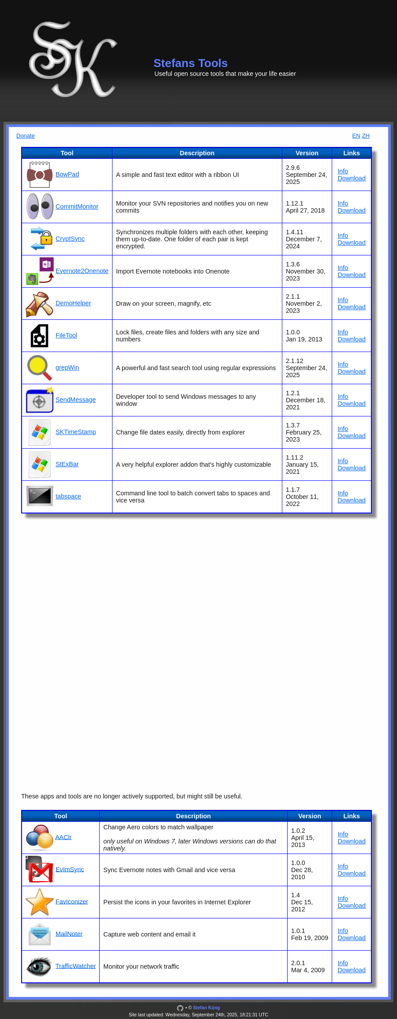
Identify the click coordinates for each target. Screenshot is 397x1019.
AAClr (63, 836)
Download (351, 178)
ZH (366, 135)
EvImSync (70, 869)
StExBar (67, 464)
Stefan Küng (206, 1007)
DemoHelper (73, 303)
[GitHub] (180, 1007)
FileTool (66, 335)
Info (342, 171)
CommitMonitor (77, 206)
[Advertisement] (198, 591)
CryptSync (70, 238)
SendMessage (76, 399)
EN (356, 135)
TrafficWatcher (76, 965)
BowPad (67, 174)
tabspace (68, 496)
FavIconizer (72, 901)
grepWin (67, 367)
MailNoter (69, 933)
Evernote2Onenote (82, 270)
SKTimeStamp (76, 431)
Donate (25, 135)
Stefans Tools (191, 63)
